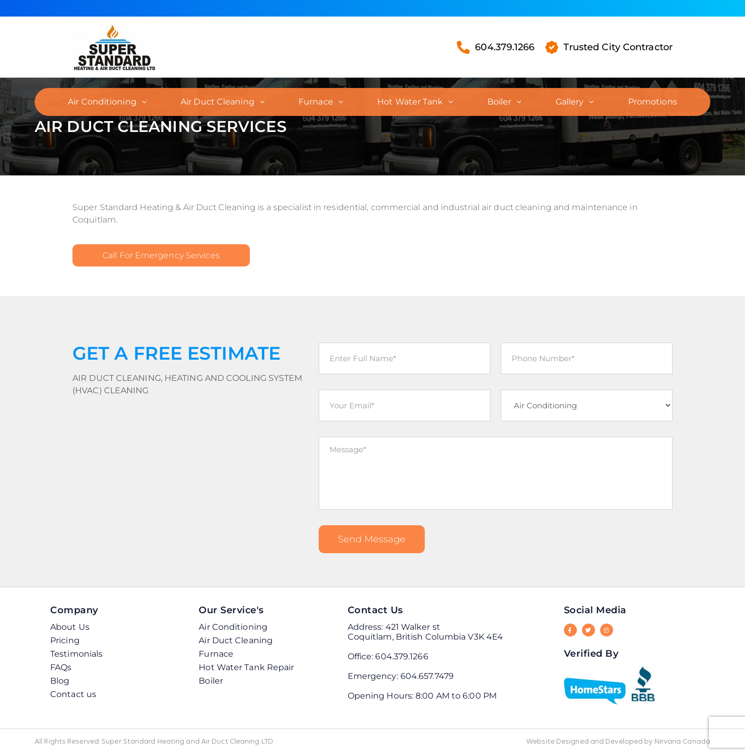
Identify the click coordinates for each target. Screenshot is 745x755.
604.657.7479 (427, 676)
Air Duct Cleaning (218, 102)
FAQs (60, 667)
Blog (59, 681)
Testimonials (76, 654)
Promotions (652, 102)
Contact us (73, 694)
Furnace (316, 102)
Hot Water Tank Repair (246, 667)
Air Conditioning (102, 102)
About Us (70, 627)
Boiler (499, 102)
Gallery (570, 102)
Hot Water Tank (410, 102)
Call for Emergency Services (161, 255)
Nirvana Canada (682, 742)
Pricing (65, 640)
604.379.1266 (495, 47)
